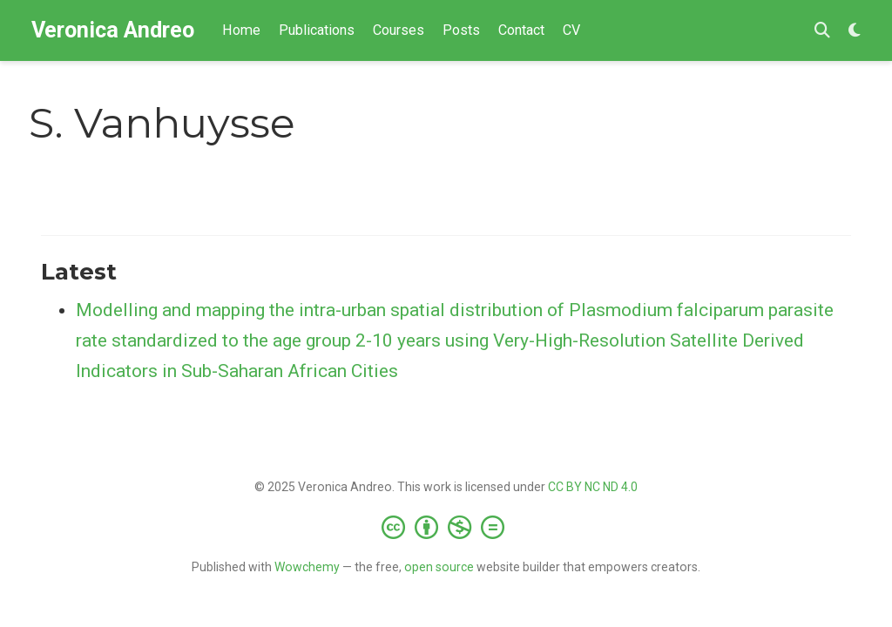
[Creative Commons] (446, 527)
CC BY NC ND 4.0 (593, 487)
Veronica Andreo (112, 30)
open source (439, 567)
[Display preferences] (854, 31)
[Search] (822, 31)
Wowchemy (307, 567)
